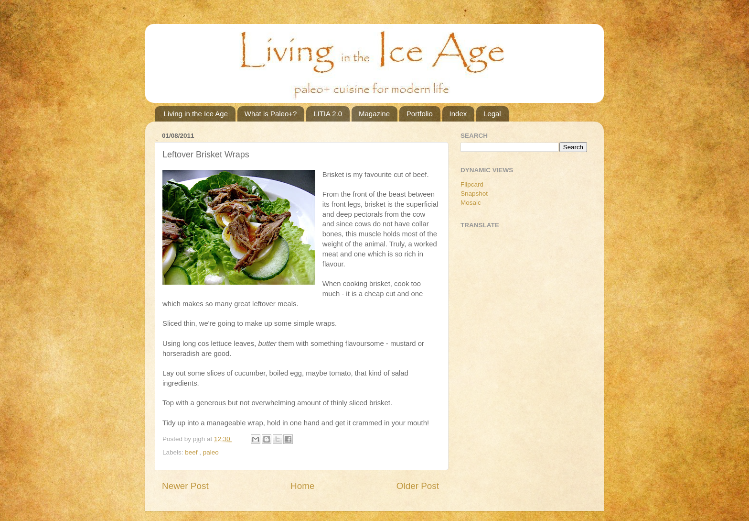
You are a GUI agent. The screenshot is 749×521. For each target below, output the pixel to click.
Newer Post (185, 486)
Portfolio (420, 114)
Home (302, 486)
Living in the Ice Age (196, 114)
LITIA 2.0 (327, 114)
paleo (211, 452)
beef (192, 452)
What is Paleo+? (271, 114)
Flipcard (471, 184)
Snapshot (474, 193)
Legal (492, 114)
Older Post (417, 486)
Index (458, 114)
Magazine (374, 114)
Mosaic (470, 202)
